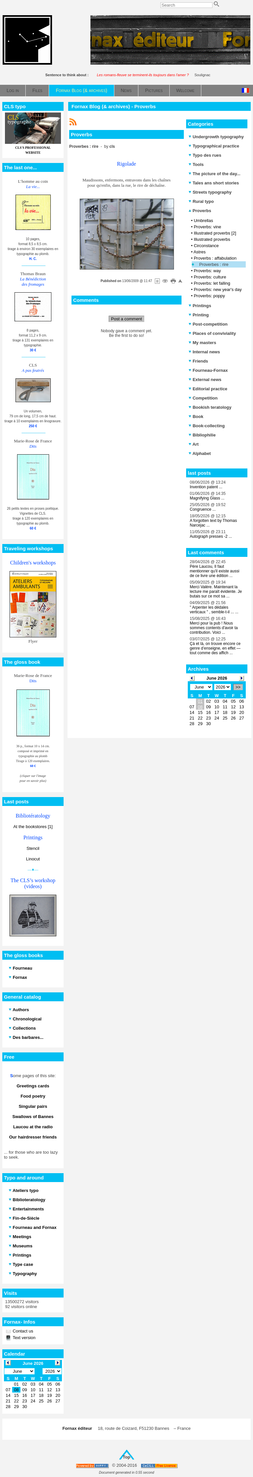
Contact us (22, 1331)
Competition (202, 398)
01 (200, 701)
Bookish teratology (209, 407)
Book (195, 416)
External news (204, 379)
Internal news (204, 351)
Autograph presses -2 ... (211, 536)
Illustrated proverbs (212, 239)
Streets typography (210, 192)
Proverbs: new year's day (218, 289)
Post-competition (208, 324)
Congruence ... (203, 509)
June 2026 (217, 678)
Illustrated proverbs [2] (215, 233)
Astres (199, 251)
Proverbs (199, 210)
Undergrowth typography (216, 136)
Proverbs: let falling (212, 283)
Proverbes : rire (214, 264)
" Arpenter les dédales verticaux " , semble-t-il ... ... (214, 609)
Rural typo (201, 201)
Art (193, 444)
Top (126, 1457)
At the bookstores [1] (32, 826)
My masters (202, 342)
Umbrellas (203, 220)
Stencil (32, 848)
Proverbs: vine (207, 226)
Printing (198, 314)
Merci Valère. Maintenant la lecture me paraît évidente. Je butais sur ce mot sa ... (216, 591)
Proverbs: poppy (209, 295)
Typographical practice (213, 146)
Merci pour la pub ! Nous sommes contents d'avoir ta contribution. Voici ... (214, 628)
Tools (196, 164)
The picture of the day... (214, 173)
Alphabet (199, 453)
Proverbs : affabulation (215, 258)
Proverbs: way (207, 270)
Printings (199, 305)
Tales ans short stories (213, 182)
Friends (198, 361)
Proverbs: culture (210, 276)
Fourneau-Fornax (208, 370)
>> (238, 687)
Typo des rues (204, 155)
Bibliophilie (202, 435)
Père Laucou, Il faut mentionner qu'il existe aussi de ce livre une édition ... (214, 571)
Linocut (33, 858)
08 (200, 706)
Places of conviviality (212, 333)
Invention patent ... (206, 487)
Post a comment (126, 318)
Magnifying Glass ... (207, 498)
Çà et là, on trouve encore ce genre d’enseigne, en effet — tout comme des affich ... (215, 648)
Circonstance (206, 245)
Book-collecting (206, 425)
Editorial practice (207, 388)
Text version (24, 1337)
